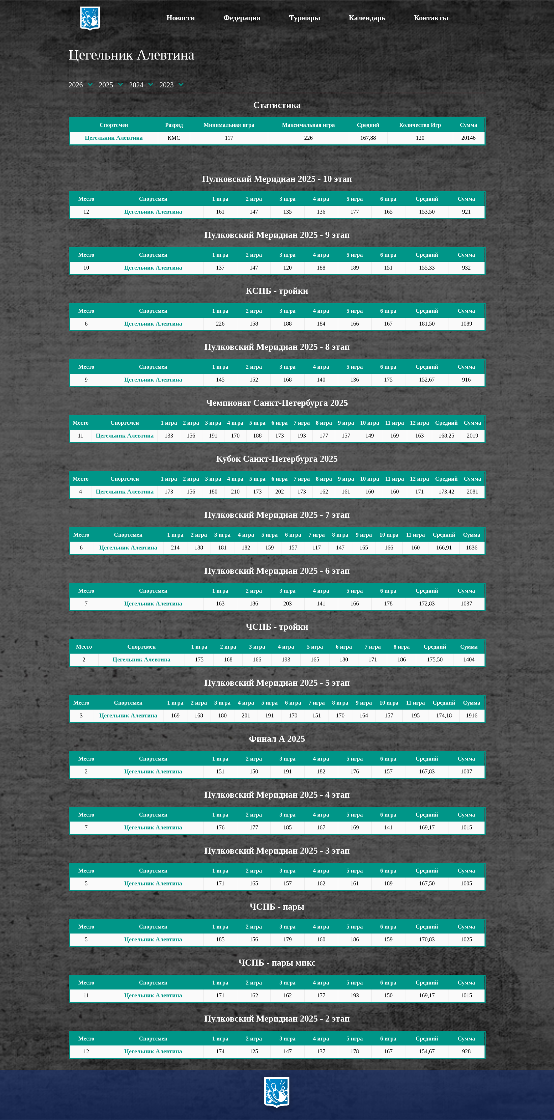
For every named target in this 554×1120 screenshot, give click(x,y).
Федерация (242, 18)
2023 (167, 85)
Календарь (367, 18)
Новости (180, 18)
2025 (106, 85)
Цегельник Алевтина (114, 137)
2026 (76, 85)
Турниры (304, 18)
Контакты (431, 18)
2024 (136, 85)
